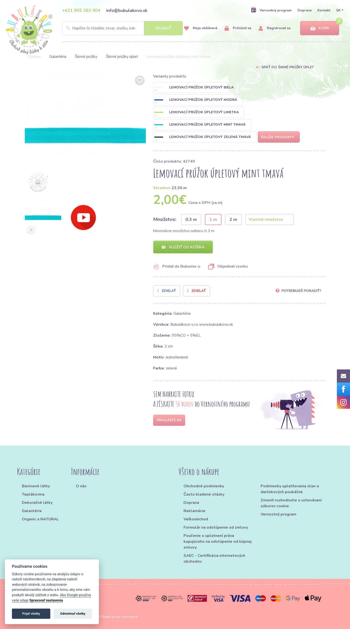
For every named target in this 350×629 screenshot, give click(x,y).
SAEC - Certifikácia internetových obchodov (214, 558)
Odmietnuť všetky (72, 613)
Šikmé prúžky (86, 56)
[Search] (122, 28)
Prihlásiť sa (238, 28)
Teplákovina (33, 494)
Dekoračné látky (37, 502)
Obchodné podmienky (204, 486)
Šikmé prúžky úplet (122, 56)
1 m (213, 219)
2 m (233, 219)
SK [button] (338, 10)
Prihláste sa (169, 420)
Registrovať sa (274, 28)
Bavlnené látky (36, 486)
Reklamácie (194, 511)
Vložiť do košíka (183, 247)
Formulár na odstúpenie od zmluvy (216, 527)
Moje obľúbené (200, 28)
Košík (319, 28)
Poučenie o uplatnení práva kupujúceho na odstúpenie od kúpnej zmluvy (218, 541)
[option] (85, 134)
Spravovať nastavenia (46, 600)
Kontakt (323, 10)
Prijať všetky (31, 613)
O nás (81, 486)
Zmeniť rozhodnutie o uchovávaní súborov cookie (291, 503)
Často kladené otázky (204, 494)
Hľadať (163, 28)
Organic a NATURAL (40, 519)
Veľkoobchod (196, 519)
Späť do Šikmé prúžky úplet (288, 67)
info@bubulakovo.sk (126, 10)
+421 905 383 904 (81, 10)
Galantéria (57, 56)
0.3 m (191, 219)
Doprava (305, 10)
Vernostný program (271, 10)
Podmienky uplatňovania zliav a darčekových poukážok (290, 489)
